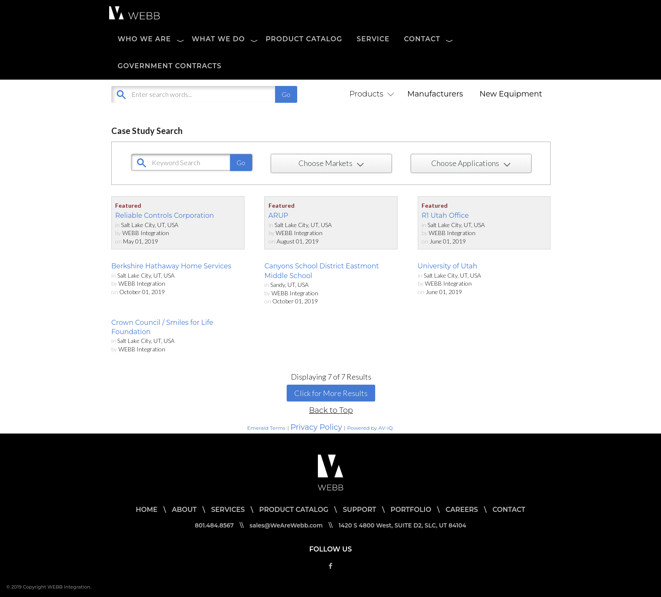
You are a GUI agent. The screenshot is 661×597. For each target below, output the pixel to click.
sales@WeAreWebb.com (285, 525)
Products (370, 94)
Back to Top (331, 410)
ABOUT (182, 510)
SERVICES (227, 510)
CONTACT (422, 39)
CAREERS (463, 510)
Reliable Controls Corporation (164, 215)
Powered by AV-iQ (369, 428)
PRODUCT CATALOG (304, 39)
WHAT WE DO (218, 39)
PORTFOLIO (412, 510)
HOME (144, 510)
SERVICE (373, 39)
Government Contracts (170, 66)
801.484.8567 (212, 525)
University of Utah (448, 266)
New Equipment (510, 94)
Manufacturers (435, 94)
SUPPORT (359, 510)
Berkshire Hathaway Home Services (171, 266)
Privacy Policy (316, 427)
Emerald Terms (266, 428)
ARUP (278, 215)
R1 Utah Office (445, 215)
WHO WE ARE (144, 39)
